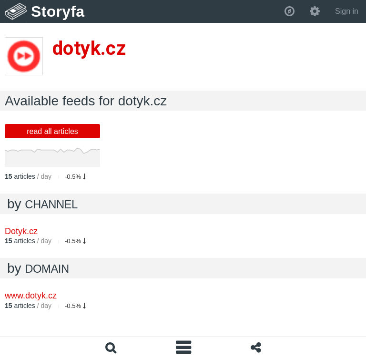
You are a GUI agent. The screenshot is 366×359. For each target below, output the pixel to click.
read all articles (52, 131)
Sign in (346, 11)
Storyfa (58, 11)
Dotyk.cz (21, 231)
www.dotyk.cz (31, 295)
